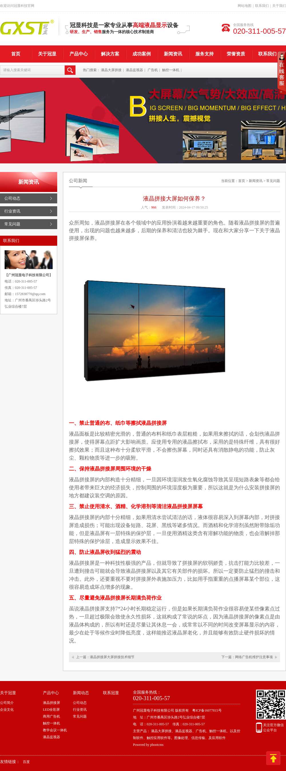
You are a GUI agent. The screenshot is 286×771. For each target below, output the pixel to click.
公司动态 (12, 198)
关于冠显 (47, 53)
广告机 (153, 70)
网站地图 (244, 6)
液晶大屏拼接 (111, 70)
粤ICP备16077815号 (207, 710)
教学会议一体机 (55, 730)
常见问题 (12, 224)
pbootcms (157, 745)
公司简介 (7, 703)
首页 (15, 53)
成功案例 (141, 53)
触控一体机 (170, 70)
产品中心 (78, 53)
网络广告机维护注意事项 (254, 657)
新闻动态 (81, 693)
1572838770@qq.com (30, 294)
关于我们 (279, 6)
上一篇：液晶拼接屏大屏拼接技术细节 (105, 657)
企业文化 (7, 710)
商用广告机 (51, 716)
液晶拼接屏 (51, 703)
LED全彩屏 (51, 710)
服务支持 (204, 53)
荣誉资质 (236, 53)
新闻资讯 (173, 53)
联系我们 (262, 6)
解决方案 (110, 53)
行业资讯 (12, 211)
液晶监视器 (134, 70)
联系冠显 (111, 693)
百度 (26, 762)
